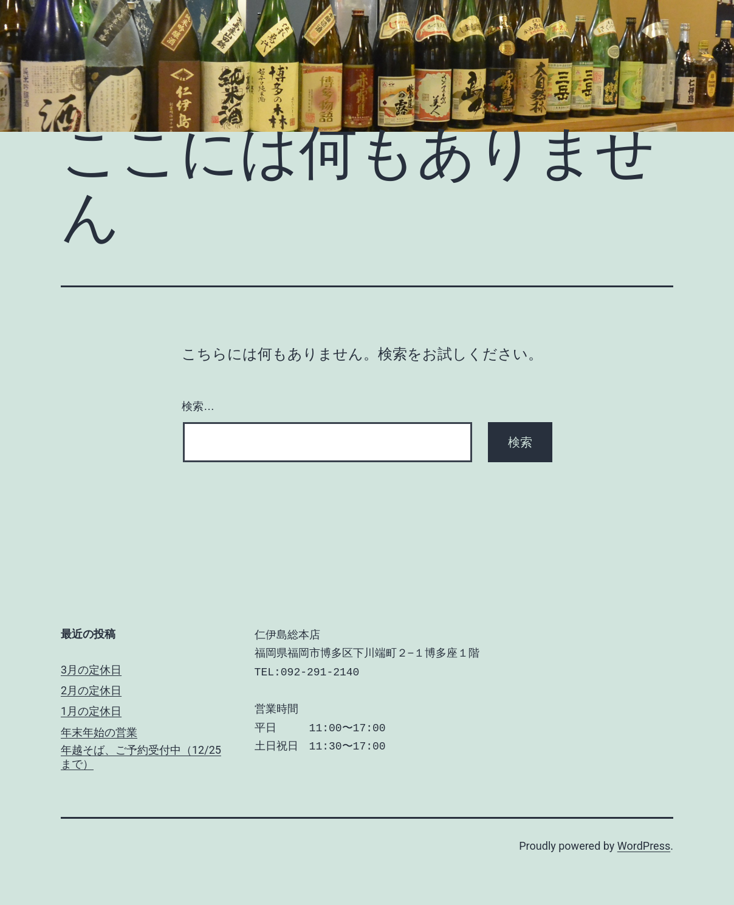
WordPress (643, 845)
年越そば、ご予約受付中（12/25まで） (141, 756)
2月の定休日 (91, 690)
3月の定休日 (91, 669)
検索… (198, 406)
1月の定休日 (91, 711)
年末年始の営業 (99, 732)
